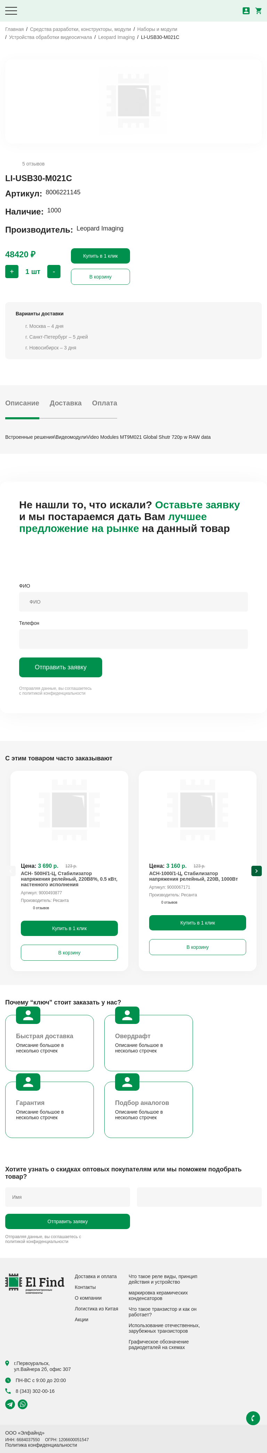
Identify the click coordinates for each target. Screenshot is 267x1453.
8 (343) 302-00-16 (30, 1391)
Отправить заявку (61, 667)
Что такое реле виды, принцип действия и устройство (163, 1279)
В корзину (100, 277)
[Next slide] (256, 871)
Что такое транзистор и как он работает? (162, 1311)
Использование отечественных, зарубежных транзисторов (164, 1328)
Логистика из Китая (96, 1308)
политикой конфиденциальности (53, 693)
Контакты (85, 1287)
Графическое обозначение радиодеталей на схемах (159, 1344)
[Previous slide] (10, 871)
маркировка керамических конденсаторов (158, 1295)
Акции (81, 1319)
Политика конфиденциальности (41, 1445)
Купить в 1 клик (100, 256)
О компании (88, 1298)
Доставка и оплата (96, 1276)
